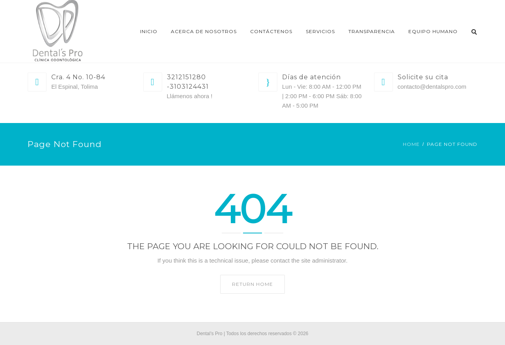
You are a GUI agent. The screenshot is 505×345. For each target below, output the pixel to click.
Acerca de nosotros (204, 31)
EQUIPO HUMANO (433, 31)
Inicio (148, 31)
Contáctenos (271, 31)
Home (411, 144)
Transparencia (371, 31)
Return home (252, 284)
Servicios (320, 31)
